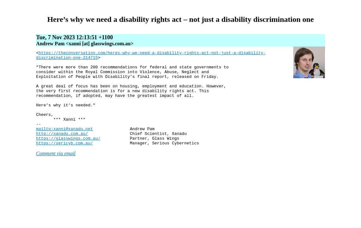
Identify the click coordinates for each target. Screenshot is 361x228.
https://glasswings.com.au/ (68, 156)
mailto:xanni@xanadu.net (64, 145)
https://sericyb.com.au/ (64, 162)
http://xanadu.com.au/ (62, 150)
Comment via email (55, 172)
